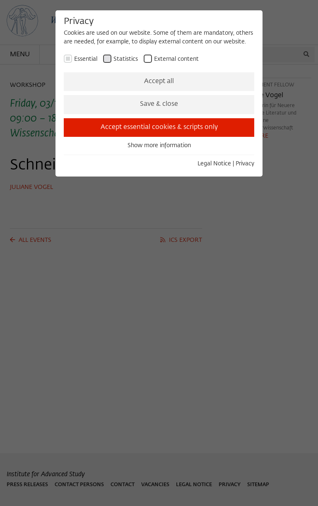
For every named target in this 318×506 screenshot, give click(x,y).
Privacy (245, 164)
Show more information (159, 145)
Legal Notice (214, 164)
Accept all (159, 81)
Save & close (159, 104)
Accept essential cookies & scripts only (159, 127)
